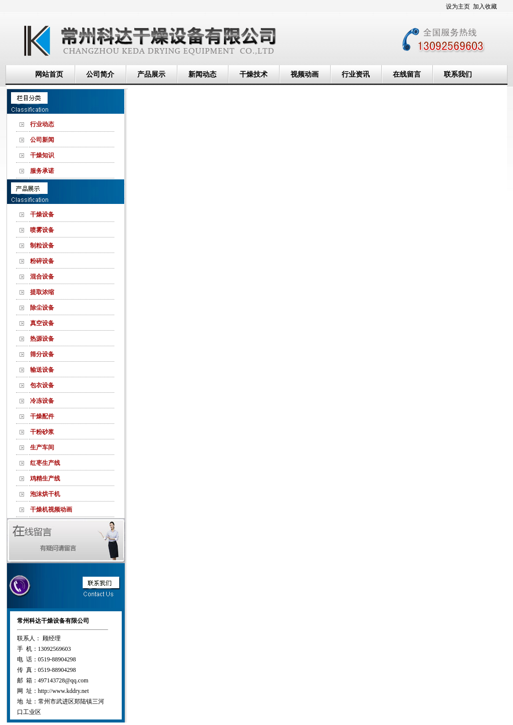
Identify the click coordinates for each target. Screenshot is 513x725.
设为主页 (458, 6)
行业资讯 (356, 74)
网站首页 (49, 74)
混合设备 (42, 276)
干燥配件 (42, 416)
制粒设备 (42, 245)
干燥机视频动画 (51, 509)
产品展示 (151, 74)
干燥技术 (253, 74)
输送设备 (42, 369)
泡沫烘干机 (45, 494)
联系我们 (458, 74)
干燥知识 (42, 155)
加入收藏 (485, 6)
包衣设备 (42, 385)
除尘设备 (42, 307)
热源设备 (42, 338)
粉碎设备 (42, 261)
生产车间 (42, 447)
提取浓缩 (42, 292)
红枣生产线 (45, 462)
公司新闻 (42, 139)
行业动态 (42, 124)
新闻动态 (202, 74)
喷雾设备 (42, 229)
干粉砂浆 (42, 431)
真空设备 (42, 323)
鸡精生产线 (45, 478)
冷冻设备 (42, 400)
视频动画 (305, 74)
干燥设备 (42, 214)
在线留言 (407, 74)
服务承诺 (42, 170)
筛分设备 (42, 354)
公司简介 (100, 74)
